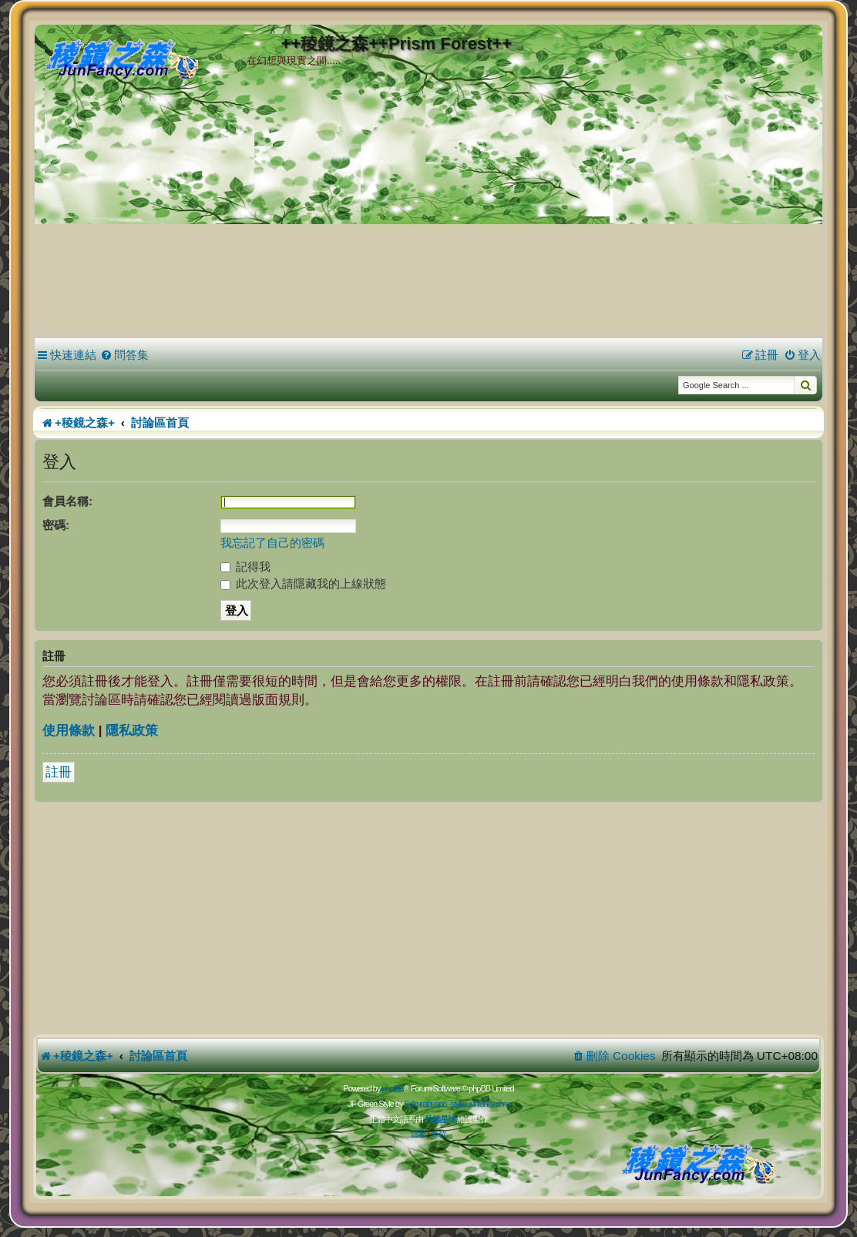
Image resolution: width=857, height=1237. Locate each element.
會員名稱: (67, 501)
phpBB (392, 1088)
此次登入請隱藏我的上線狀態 (303, 583)
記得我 (245, 566)
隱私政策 (132, 730)
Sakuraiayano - (427, 1103)
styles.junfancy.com (479, 1103)
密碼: (55, 524)
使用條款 (68, 730)
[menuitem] (124, 355)
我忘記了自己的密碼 (272, 542)
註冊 (58, 772)
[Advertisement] (428, 215)
